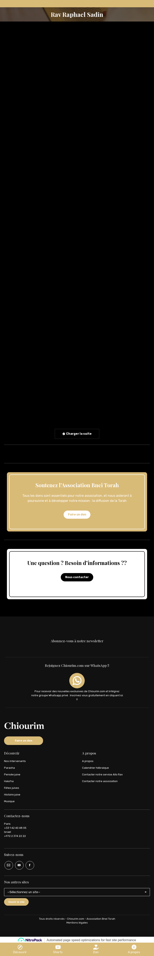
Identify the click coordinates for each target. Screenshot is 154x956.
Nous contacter (77, 577)
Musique (9, 801)
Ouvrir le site (16, 901)
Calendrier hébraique (95, 767)
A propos (87, 761)
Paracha (9, 767)
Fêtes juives (11, 787)
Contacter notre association (100, 781)
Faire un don (77, 514)
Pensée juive (12, 774)
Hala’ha (9, 781)
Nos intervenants (15, 761)
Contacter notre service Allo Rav (102, 774)
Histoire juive (12, 794)
